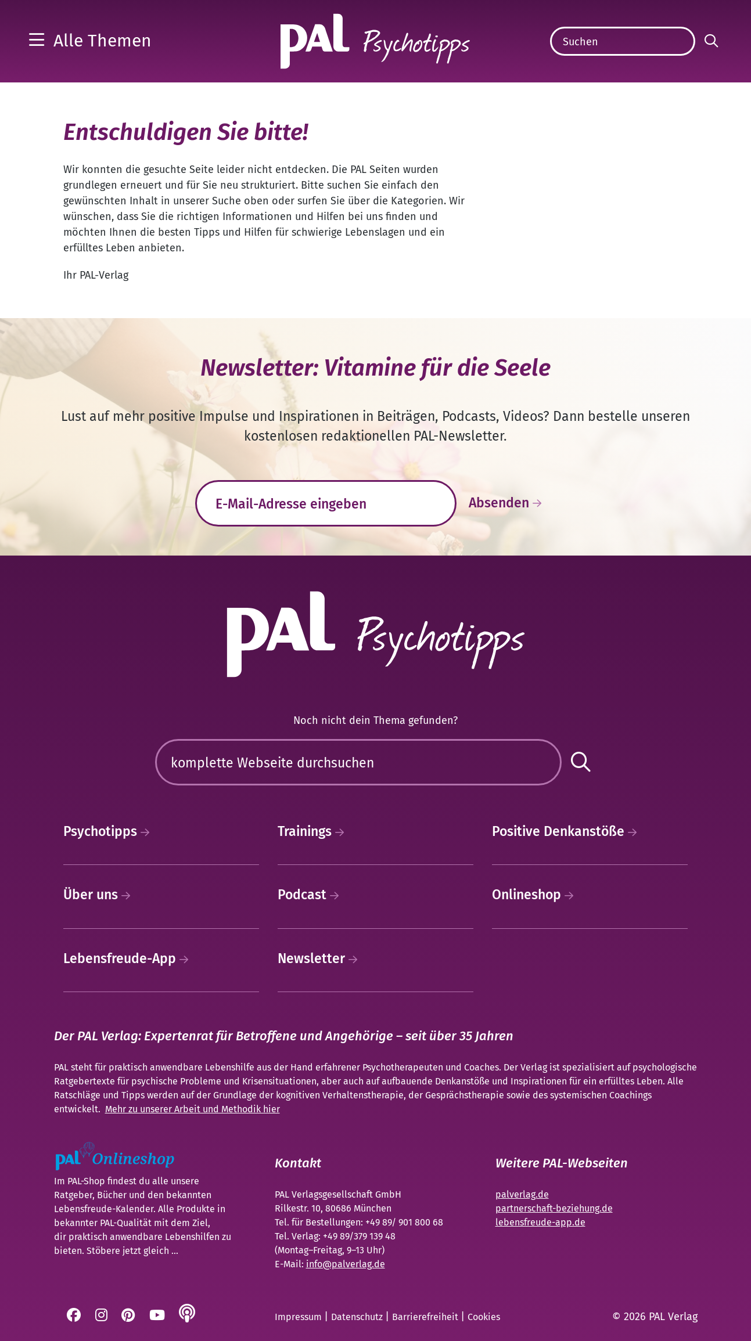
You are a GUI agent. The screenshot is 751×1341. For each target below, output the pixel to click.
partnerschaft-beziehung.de (554, 1208)
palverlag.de (522, 1194)
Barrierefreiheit (426, 1316)
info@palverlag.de (345, 1264)
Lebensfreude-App (129, 958)
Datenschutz (358, 1316)
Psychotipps (109, 831)
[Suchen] (622, 41)
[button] (90, 40)
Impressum (299, 1316)
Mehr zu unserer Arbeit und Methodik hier (192, 1109)
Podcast (311, 894)
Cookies (484, 1316)
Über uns (99, 894)
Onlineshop (536, 894)
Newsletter (321, 958)
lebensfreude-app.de (540, 1222)
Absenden (508, 503)
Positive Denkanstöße (567, 831)
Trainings (314, 831)
